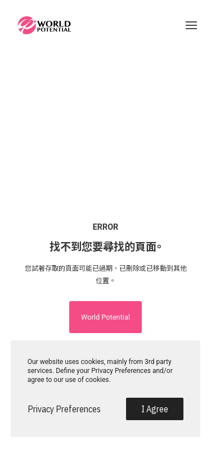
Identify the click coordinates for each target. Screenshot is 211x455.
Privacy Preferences (64, 409)
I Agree (154, 409)
